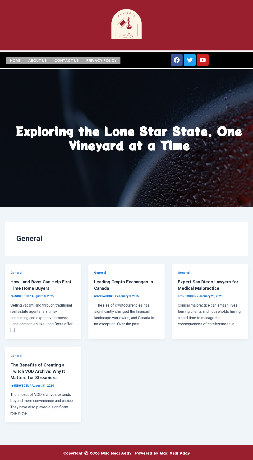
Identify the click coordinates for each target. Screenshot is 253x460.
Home (15, 60)
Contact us (66, 60)
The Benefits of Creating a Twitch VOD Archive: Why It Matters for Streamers (39, 371)
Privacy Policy (101, 60)
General (16, 272)
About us (37, 60)
